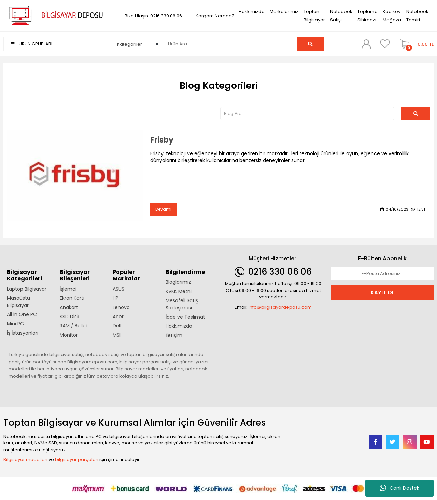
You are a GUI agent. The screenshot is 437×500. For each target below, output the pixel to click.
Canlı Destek (399, 488)
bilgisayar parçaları (76, 459)
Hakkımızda (252, 11)
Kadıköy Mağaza (392, 15)
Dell (117, 325)
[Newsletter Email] (382, 273)
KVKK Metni (179, 291)
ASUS (118, 288)
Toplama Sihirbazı (367, 15)
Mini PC (15, 323)
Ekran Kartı (72, 298)
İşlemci (68, 288)
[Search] (229, 44)
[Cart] (415, 44)
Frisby (161, 140)
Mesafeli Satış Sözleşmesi (182, 304)
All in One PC (22, 314)
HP (115, 298)
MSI (117, 335)
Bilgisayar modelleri (25, 459)
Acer (118, 316)
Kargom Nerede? (215, 16)
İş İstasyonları (22, 332)
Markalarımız (284, 11)
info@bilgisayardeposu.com (280, 307)
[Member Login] (366, 43)
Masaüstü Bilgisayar (18, 302)
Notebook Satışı (341, 15)
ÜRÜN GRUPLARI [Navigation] (31, 44)
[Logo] (54, 15)
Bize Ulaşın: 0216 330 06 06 (153, 16)
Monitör (69, 335)
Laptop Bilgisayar (26, 288)
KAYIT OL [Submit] (382, 292)
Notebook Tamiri (417, 15)
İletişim (174, 335)
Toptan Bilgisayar (314, 15)
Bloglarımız (178, 282)
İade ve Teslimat (185, 316)
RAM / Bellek (74, 325)
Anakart (69, 307)
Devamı (163, 209)
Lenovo (121, 307)
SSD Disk (69, 316)
